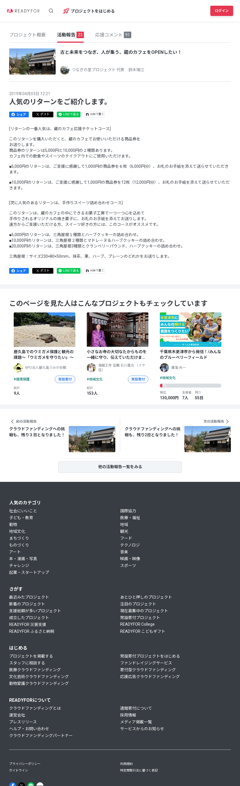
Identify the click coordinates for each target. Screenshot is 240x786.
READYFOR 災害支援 (27, 624)
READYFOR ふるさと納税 (31, 631)
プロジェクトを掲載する (31, 656)
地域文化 (17, 531)
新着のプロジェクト (27, 604)
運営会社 (17, 715)
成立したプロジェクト (29, 617)
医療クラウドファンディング (35, 670)
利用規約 (126, 764)
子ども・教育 (21, 517)
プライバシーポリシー (25, 764)
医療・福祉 (130, 517)
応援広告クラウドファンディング (150, 676)
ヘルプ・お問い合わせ (29, 728)
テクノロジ (130, 545)
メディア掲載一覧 (136, 722)
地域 (124, 524)
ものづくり (19, 545)
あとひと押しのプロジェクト (146, 597)
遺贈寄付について (136, 708)
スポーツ (128, 565)
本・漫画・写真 (23, 558)
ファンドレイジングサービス (146, 663)
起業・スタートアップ (29, 572)
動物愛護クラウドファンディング (39, 683)
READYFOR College (137, 624)
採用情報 (128, 715)
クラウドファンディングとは (35, 708)
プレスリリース (23, 722)
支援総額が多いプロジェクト (35, 611)
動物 (13, 524)
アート (15, 552)
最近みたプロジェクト (29, 597)
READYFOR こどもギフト (142, 631)
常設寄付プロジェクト (140, 617)
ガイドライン (18, 770)
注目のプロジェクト (138, 604)
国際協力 (128, 511)
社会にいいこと (23, 511)
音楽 (124, 552)
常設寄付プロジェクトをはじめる (150, 656)
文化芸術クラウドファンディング (39, 676)
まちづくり (19, 538)
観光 (124, 531)
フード (126, 538)
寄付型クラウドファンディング (148, 670)
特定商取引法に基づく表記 (139, 770)
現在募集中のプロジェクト (144, 611)
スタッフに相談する (27, 663)
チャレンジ (19, 565)
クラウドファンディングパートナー (41, 735)
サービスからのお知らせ (142, 728)
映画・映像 (130, 558)
